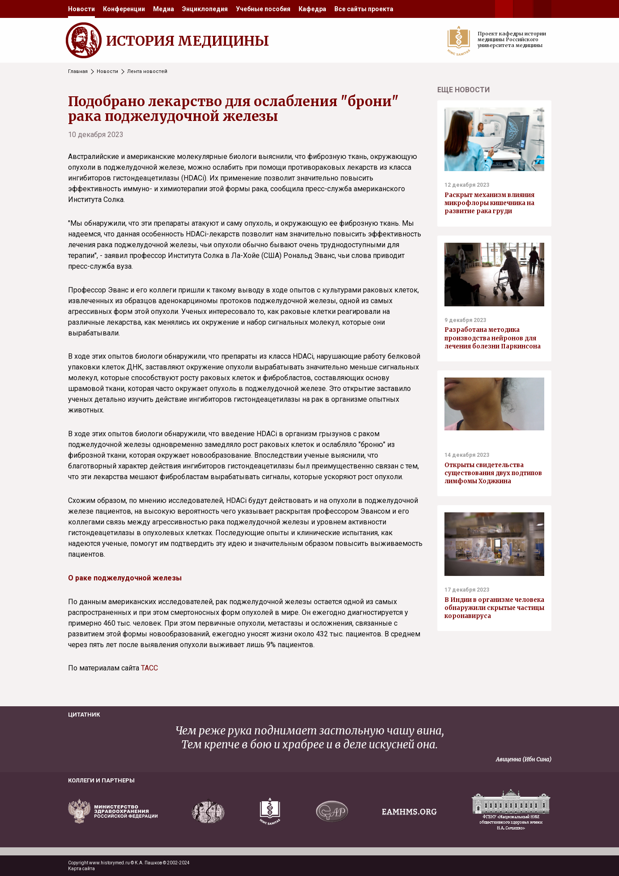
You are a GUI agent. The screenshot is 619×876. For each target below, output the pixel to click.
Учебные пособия (263, 9)
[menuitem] (81, 9)
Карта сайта (81, 868)
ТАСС (149, 668)
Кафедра (312, 9)
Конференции (124, 9)
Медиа (163, 9)
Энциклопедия (205, 9)
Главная (78, 71)
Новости (81, 9)
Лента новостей (147, 71)
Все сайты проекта (363, 9)
